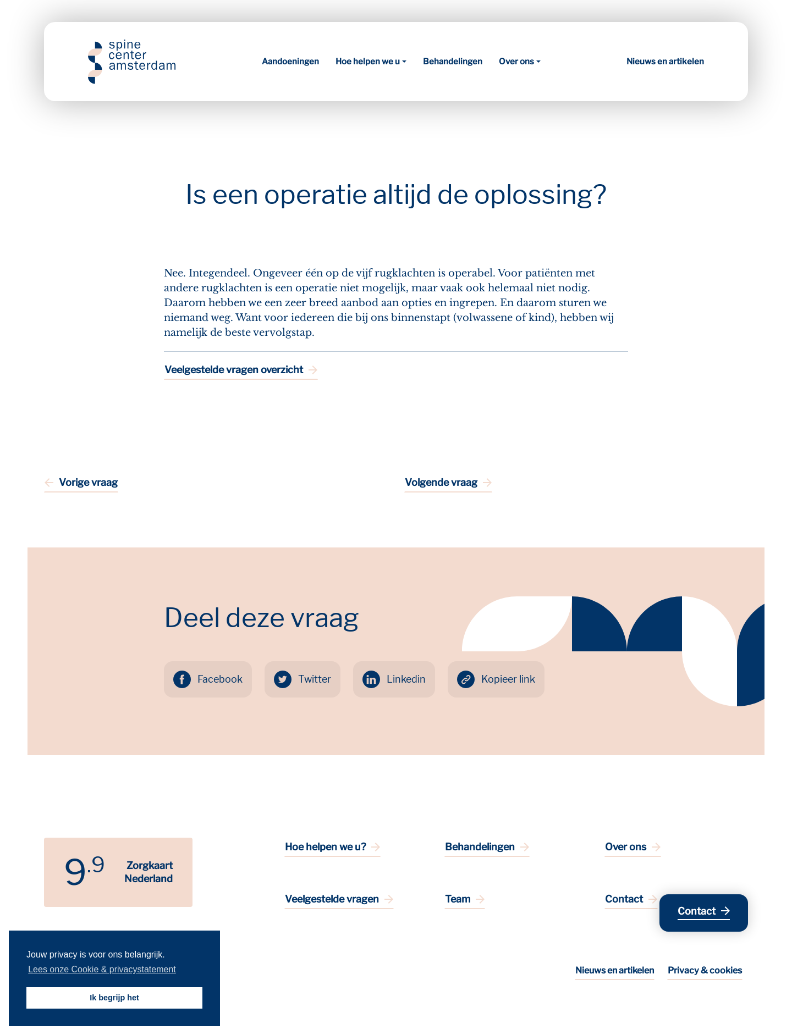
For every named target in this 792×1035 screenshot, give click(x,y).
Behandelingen (452, 62)
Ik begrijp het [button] (114, 997)
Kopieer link (508, 679)
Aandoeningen (290, 62)
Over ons (516, 62)
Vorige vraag (88, 482)
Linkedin (406, 679)
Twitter (314, 679)
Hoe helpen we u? (325, 847)
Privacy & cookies (705, 970)
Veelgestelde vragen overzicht (233, 369)
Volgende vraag (441, 482)
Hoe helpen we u (368, 62)
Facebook (220, 679)
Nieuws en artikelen (665, 62)
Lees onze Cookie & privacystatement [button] (102, 969)
